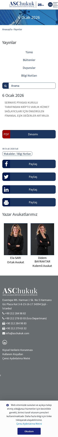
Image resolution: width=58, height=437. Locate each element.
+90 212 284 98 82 (15, 313)
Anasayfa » (7, 29)
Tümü (29, 52)
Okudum (29, 431)
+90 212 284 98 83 (16, 323)
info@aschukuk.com (17, 333)
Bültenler (29, 60)
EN (50, 4)
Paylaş (33, 164)
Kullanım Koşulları (12, 354)
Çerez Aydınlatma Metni (16, 358)
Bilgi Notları (29, 75)
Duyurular (29, 68)
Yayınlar (18, 29)
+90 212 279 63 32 (16, 328)
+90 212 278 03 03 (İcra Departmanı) (26, 318)
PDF (6, 134)
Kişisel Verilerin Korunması (17, 350)
